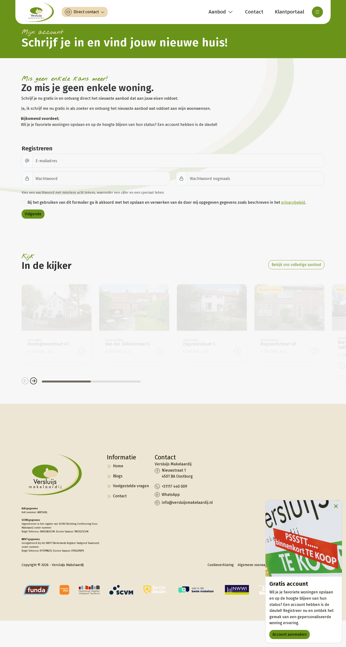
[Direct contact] (85, 12)
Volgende (33, 214)
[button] (25, 381)
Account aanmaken (289, 634)
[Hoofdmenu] (317, 12)
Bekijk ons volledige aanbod (296, 264)
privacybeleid (293, 202)
